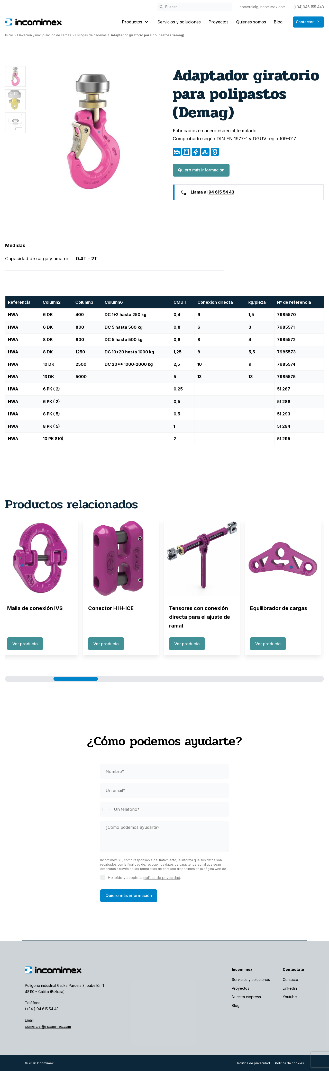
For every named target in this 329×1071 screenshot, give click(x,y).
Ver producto (28, 643)
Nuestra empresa (246, 997)
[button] (31, 679)
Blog (278, 21)
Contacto (290, 979)
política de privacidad (161, 877)
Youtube (290, 997)
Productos (136, 21)
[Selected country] (106, 809)
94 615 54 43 (221, 192)
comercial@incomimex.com (263, 7)
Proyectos (218, 21)
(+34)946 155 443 (308, 7)
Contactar (308, 22)
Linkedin (290, 988)
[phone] (164, 809)
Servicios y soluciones (179, 21)
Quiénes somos (251, 21)
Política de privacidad (253, 1063)
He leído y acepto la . (144, 877)
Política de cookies (289, 1063)
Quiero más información (201, 169)
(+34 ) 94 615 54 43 (42, 1009)
